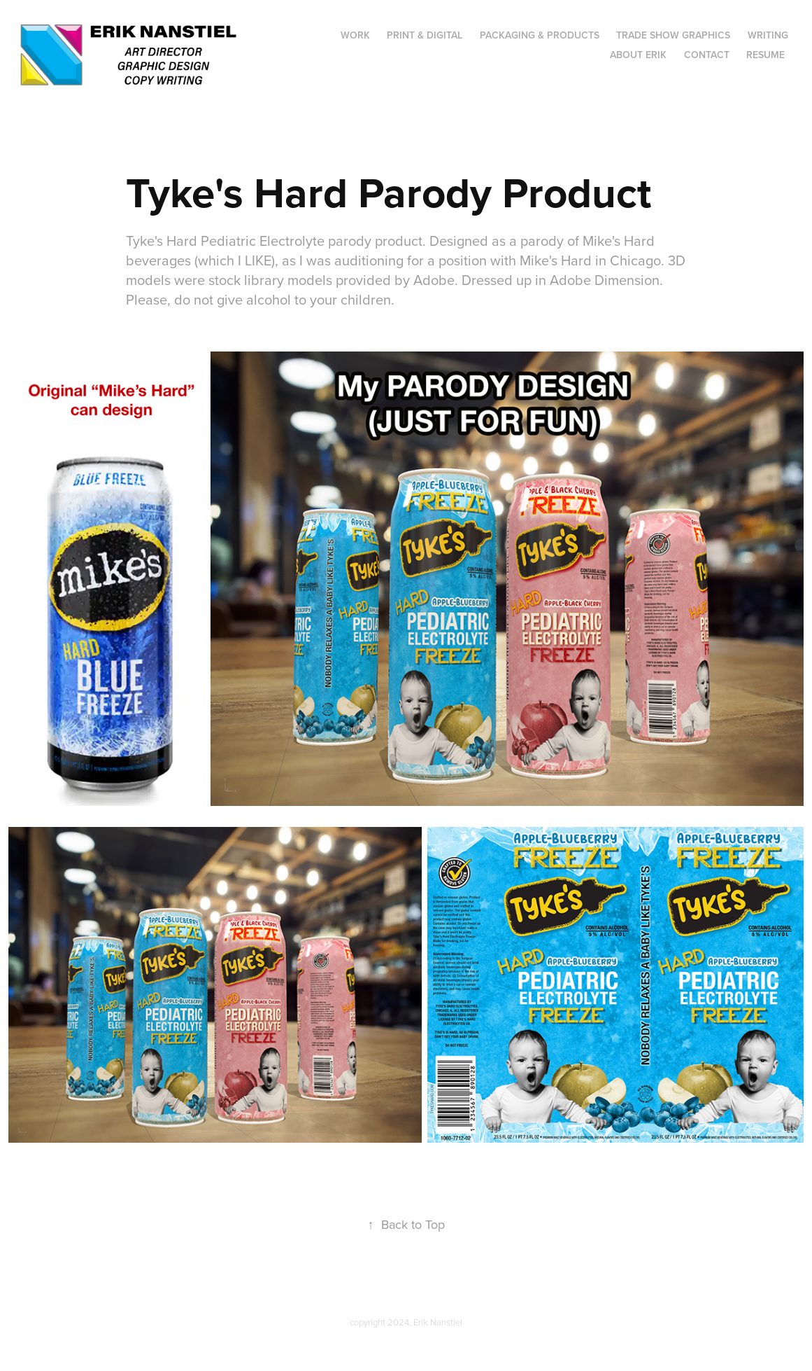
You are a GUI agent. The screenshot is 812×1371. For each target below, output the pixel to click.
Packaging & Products (539, 35)
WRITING (768, 35)
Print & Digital (424, 35)
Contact (706, 55)
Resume (765, 55)
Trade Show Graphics (673, 35)
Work (355, 35)
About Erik (638, 55)
